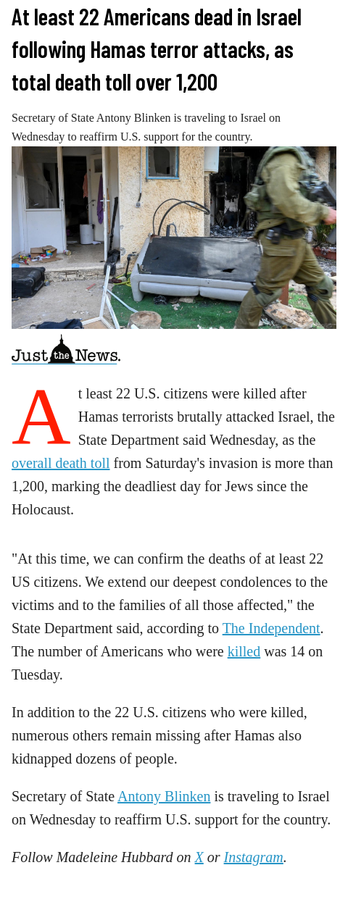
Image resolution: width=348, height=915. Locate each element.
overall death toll (61, 463)
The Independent (271, 628)
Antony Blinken (163, 796)
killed (244, 651)
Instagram (253, 857)
